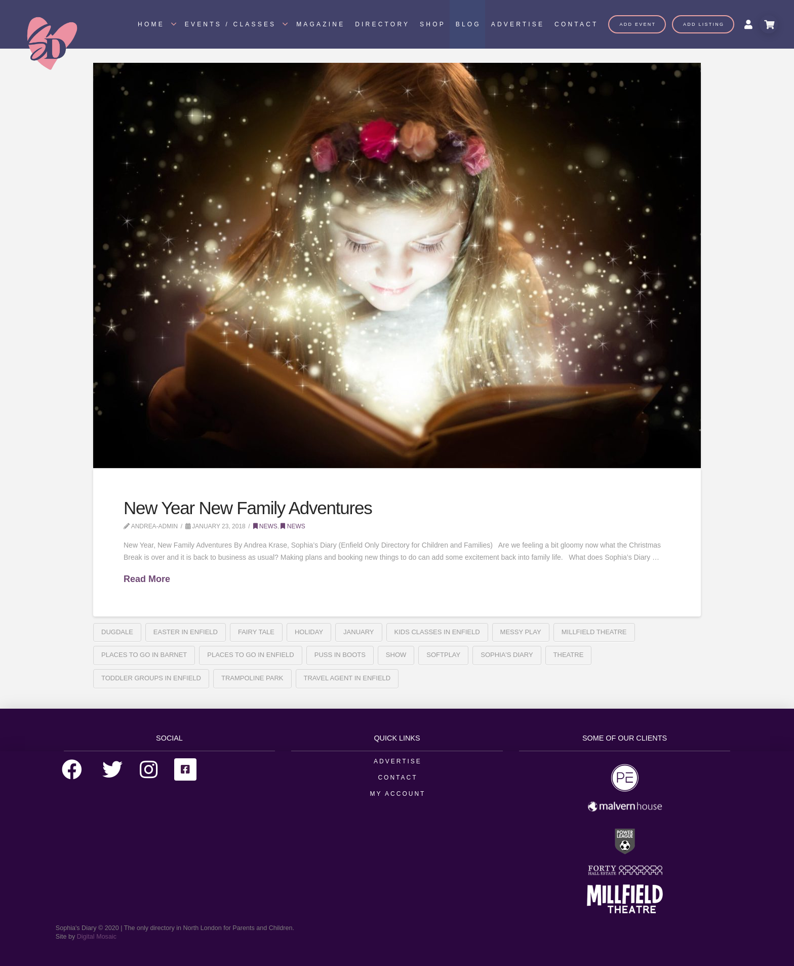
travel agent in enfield (347, 678)
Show (396, 655)
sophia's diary (507, 655)
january (358, 632)
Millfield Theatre (594, 632)
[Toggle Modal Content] (769, 24)
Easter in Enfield (185, 632)
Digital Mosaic (96, 936)
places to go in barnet (144, 655)
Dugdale (117, 632)
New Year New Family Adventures (248, 508)
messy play (520, 632)
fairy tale (256, 632)
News (265, 526)
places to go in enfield (250, 655)
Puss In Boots (340, 655)
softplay (443, 655)
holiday (309, 632)
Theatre (568, 655)
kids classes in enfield (437, 632)
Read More (147, 579)
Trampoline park (252, 678)
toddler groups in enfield (151, 678)
